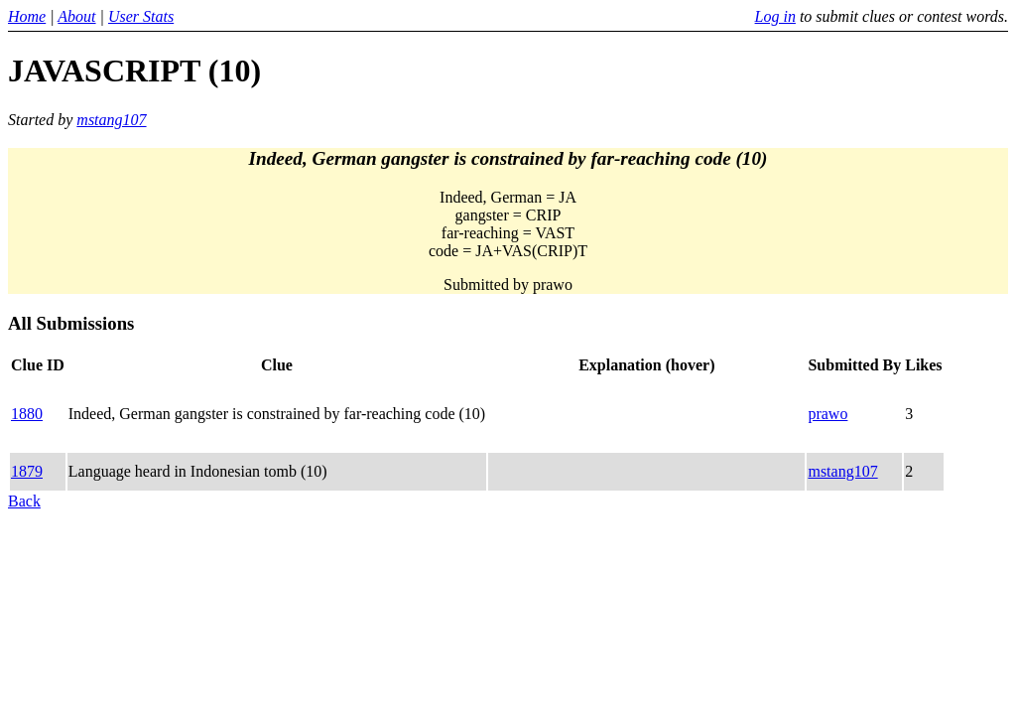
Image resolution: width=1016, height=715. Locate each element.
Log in (775, 16)
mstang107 (111, 119)
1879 (27, 471)
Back (24, 501)
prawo (827, 413)
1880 (27, 413)
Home (27, 16)
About (76, 16)
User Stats (141, 16)
